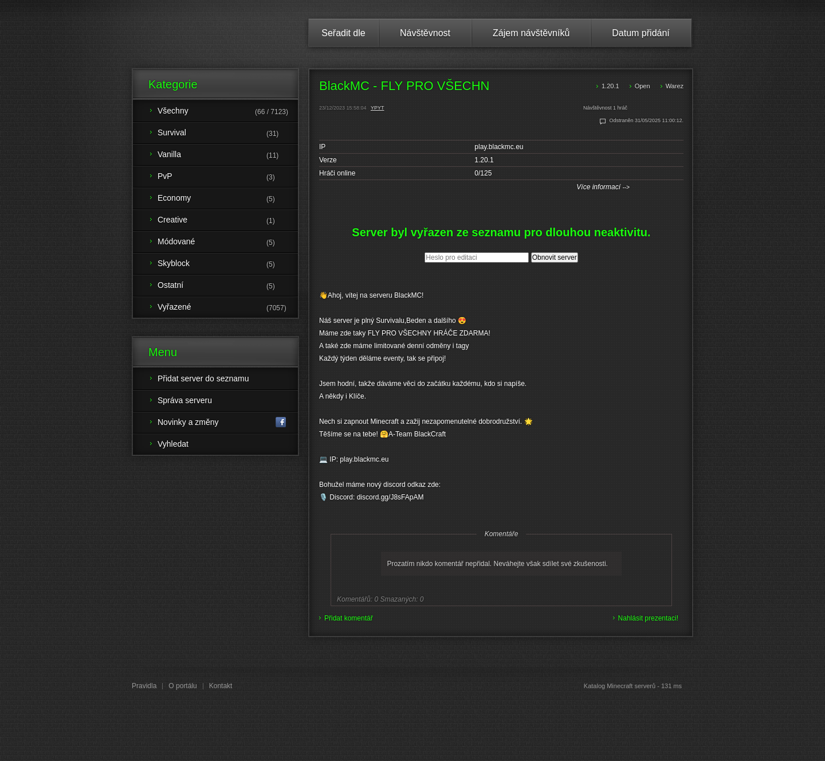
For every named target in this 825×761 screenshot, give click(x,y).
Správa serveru (185, 400)
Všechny (228, 112)
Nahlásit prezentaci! (648, 618)
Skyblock (228, 264)
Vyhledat (173, 443)
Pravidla (144, 686)
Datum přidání (641, 33)
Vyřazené (228, 308)
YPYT (377, 108)
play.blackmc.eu (498, 147)
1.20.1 (610, 86)
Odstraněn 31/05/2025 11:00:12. (646, 120)
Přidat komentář (348, 618)
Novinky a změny (222, 422)
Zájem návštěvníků (531, 33)
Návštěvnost (425, 33)
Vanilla (228, 155)
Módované (228, 242)
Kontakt (221, 686)
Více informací (603, 187)
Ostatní (228, 286)
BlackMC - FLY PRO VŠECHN (404, 86)
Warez (674, 86)
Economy (228, 199)
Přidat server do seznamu (203, 378)
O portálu (182, 686)
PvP (228, 177)
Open (642, 86)
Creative (228, 220)
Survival (228, 133)
